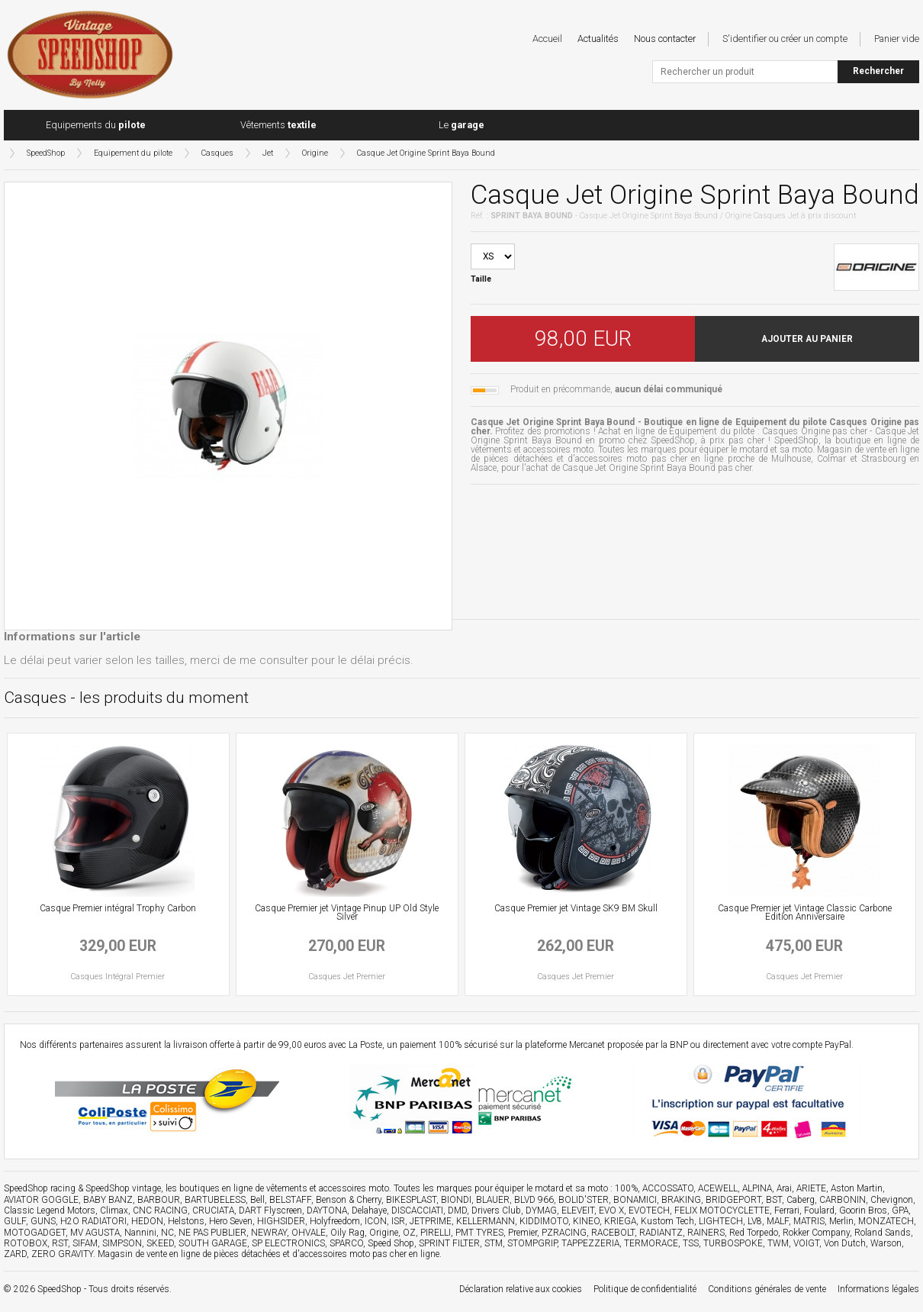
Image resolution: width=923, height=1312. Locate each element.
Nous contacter (665, 38)
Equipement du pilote (133, 153)
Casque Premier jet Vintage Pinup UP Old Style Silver (347, 913)
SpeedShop (46, 153)
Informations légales (878, 1289)
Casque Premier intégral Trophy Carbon (118, 908)
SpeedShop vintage (123, 1188)
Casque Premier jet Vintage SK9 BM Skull (576, 908)
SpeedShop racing (40, 1188)
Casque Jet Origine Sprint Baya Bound (426, 153)
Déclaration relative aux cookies (520, 1289)
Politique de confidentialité (644, 1289)
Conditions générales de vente (767, 1289)
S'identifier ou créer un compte (784, 38)
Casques (217, 153)
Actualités (598, 38)
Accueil (547, 38)
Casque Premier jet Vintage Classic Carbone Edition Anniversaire (805, 913)
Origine (315, 153)
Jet (267, 153)
